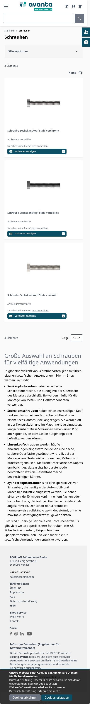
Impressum (17, 592)
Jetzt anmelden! (40, 146)
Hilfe (13, 605)
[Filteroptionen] (44, 51)
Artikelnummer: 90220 (19, 221)
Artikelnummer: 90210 (19, 303)
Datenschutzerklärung (23, 601)
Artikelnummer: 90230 (19, 139)
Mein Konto (17, 616)
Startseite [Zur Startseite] (9, 30)
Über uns (15, 588)
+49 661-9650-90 (20, 572)
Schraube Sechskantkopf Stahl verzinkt (31, 295)
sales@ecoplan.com (22, 577)
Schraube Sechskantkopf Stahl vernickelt (33, 212)
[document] (45, 686)
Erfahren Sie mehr (48, 691)
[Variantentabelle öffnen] (37, 151)
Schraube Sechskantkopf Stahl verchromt (33, 130)
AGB (12, 596)
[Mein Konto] (73, 6)
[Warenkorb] (80, 6)
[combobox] (38, 18)
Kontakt (14, 621)
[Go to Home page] (36, 6)
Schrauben (24, 30)
